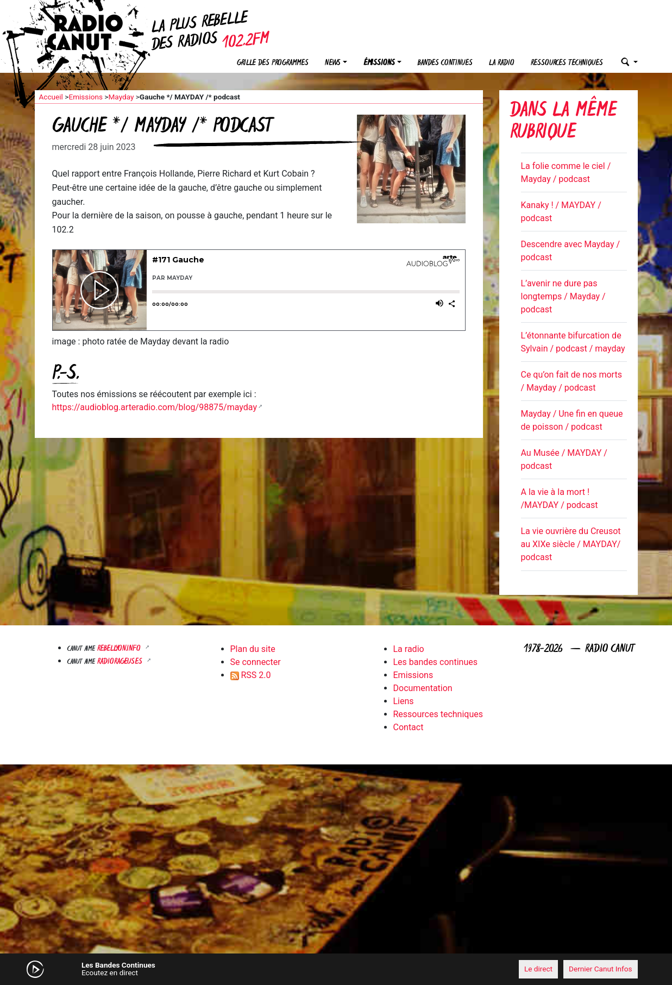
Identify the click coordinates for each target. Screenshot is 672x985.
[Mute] (203, 969)
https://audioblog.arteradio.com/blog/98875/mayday (154, 407)
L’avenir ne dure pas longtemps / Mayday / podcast (563, 296)
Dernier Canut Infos (600, 968)
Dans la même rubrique (563, 122)
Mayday (121, 96)
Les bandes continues (435, 662)
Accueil (51, 96)
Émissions (379, 63)
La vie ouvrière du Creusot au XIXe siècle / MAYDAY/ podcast (571, 544)
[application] (336, 969)
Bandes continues (445, 63)
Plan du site (252, 649)
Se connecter (255, 662)
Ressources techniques (567, 63)
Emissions (85, 96)
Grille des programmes (273, 63)
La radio (501, 63)
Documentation (423, 688)
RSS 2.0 (250, 675)
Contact (408, 727)
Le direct (538, 968)
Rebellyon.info (120, 649)
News (333, 63)
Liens (403, 701)
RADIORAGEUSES (121, 662)
